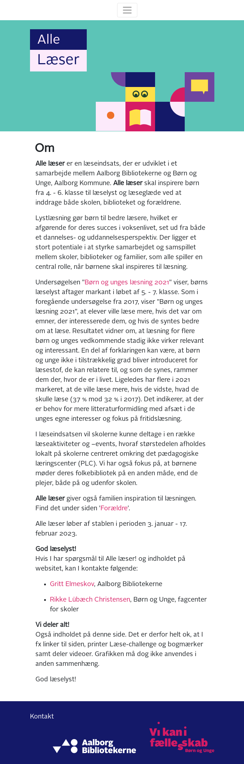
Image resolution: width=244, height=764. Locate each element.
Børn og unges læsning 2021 (127, 282)
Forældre (114, 508)
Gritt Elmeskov (72, 584)
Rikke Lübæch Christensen (90, 600)
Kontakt (42, 716)
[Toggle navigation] (127, 10)
